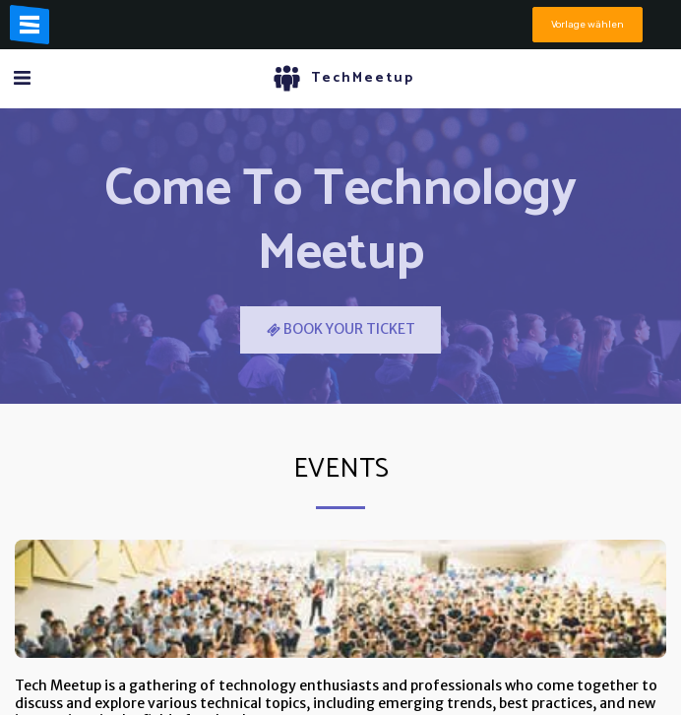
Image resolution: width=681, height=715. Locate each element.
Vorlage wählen (587, 24)
